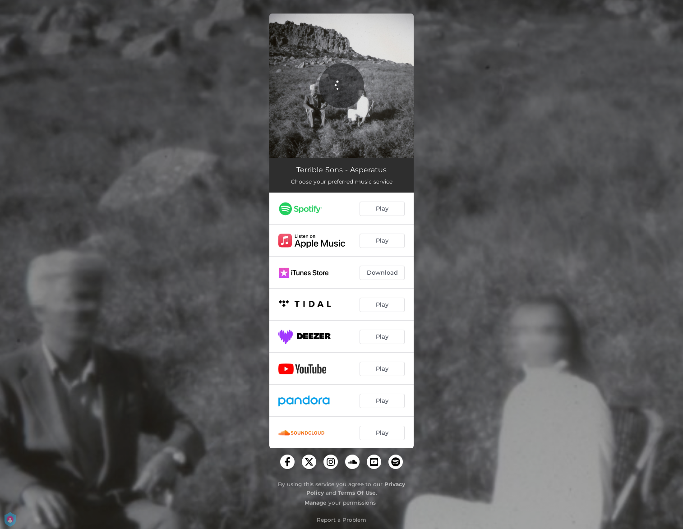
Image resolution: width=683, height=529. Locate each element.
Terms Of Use (357, 492)
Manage (316, 502)
